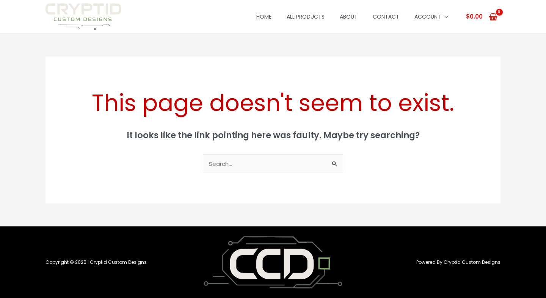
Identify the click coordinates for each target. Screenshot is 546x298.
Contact (386, 16)
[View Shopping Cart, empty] (481, 17)
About (349, 16)
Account (431, 16)
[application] (444, 16)
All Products (306, 16)
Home (263, 16)
